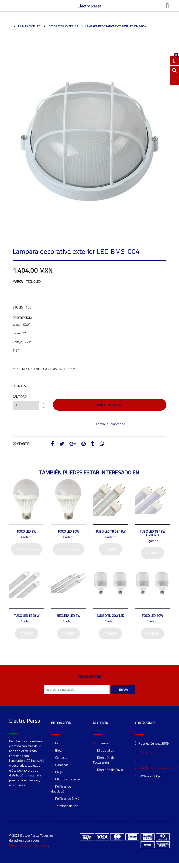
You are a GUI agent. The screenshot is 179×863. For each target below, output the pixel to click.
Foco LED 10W (68, 531)
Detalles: (20, 385)
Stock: (18, 307)
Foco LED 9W (26, 531)
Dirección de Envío (110, 769)
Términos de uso (67, 805)
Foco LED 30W (152, 615)
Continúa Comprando (109, 423)
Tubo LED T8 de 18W (110, 531)
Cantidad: (20, 396)
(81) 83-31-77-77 (151, 752)
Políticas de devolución (61, 789)
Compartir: (21, 443)
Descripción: (22, 317)
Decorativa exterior (63, 26)
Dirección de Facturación (104, 760)
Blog (58, 750)
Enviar (123, 689)
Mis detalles (105, 750)
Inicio (58, 743)
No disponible (27, 549)
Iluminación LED (29, 26)
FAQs (59, 771)
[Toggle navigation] (167, 6)
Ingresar (103, 743)
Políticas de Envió (67, 798)
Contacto (61, 757)
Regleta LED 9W (68, 615)
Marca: (18, 281)
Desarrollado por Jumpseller (28, 845)
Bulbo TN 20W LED (110, 615)
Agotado (110, 549)
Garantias (62, 764)
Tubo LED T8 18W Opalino (152, 533)
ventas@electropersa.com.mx (156, 767)
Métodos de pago (67, 779)
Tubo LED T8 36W (26, 615)
